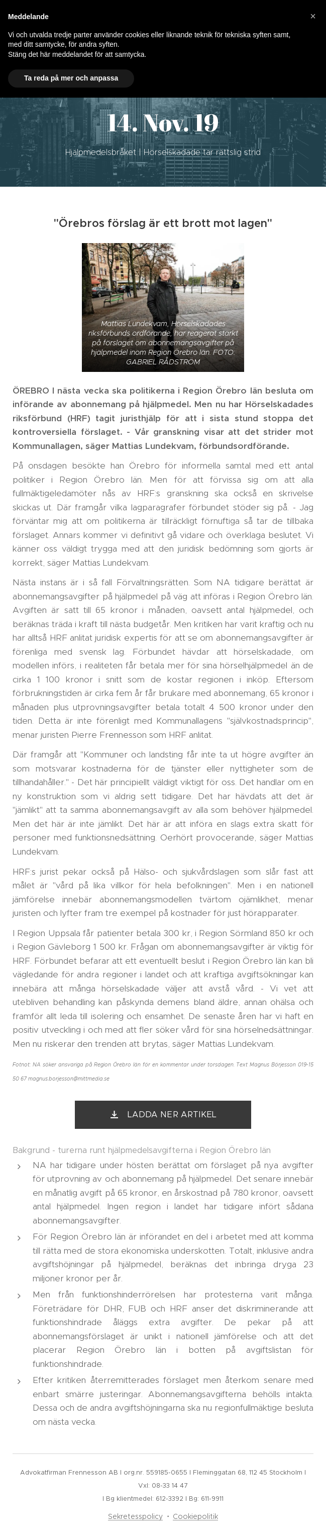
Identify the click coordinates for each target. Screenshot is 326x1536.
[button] (313, 16)
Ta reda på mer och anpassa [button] (71, 78)
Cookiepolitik (195, 1516)
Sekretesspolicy (135, 1516)
